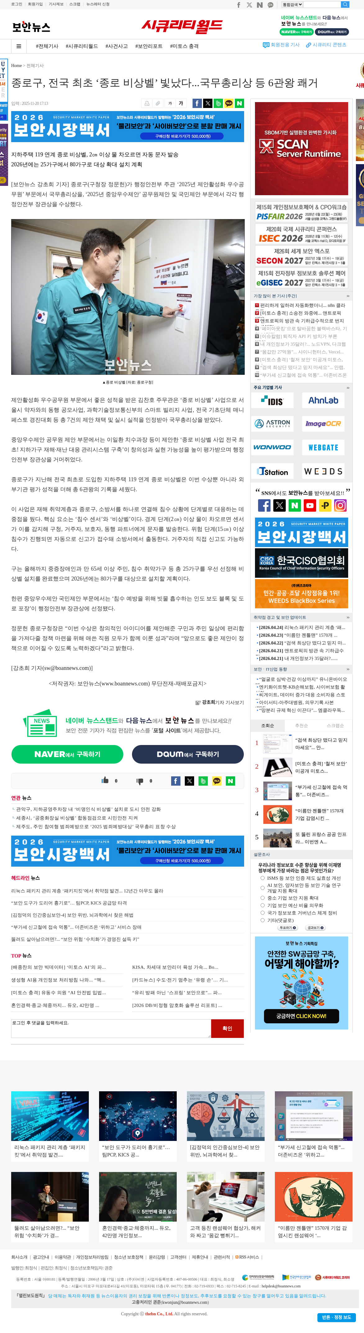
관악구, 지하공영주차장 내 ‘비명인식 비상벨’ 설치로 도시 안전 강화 (88, 809)
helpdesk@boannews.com (281, 1286)
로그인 (16, 4)
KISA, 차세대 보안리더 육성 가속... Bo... (175, 967)
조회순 (267, 725)
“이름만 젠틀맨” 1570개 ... (298, 635)
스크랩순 (335, 725)
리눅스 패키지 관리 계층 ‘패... (302, 627)
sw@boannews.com (66, 668)
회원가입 (35, 4)
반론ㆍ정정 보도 (336, 1317)
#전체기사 (47, 46)
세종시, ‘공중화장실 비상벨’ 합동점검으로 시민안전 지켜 (77, 817)
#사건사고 (117, 46)
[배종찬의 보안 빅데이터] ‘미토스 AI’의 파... (58, 967)
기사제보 (56, 4)
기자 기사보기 (219, 702)
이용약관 (63, 1257)
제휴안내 (200, 1257)
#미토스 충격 (184, 46)
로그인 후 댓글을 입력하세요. (111, 1028)
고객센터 (178, 1257)
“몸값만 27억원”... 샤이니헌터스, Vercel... (302, 351)
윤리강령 (157, 1257)
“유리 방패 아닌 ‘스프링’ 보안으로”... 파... (177, 992)
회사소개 (19, 1257)
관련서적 (222, 1257)
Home (16, 65)
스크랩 (74, 4)
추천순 (301, 725)
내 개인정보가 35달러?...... (298, 658)
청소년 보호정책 (128, 1257)
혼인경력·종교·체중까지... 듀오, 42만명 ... (55, 1005)
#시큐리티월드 (82, 46)
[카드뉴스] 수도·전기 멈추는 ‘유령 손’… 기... (180, 979)
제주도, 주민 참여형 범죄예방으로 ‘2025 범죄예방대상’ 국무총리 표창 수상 (96, 826)
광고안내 (41, 1257)
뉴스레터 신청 (98, 4)
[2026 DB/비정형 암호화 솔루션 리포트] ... (177, 1005)
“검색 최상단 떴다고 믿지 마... (302, 642)
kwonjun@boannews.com (184, 1302)
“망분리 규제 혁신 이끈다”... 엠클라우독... (302, 710)
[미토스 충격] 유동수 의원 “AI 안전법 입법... (58, 992)
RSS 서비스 (249, 1257)
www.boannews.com (125, 683)
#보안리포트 (149, 46)
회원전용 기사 (285, 44)
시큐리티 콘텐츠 (330, 44)
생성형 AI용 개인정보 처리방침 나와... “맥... (58, 979)
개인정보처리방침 (92, 1257)
